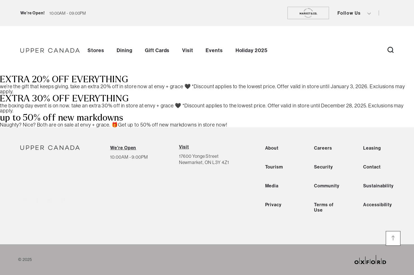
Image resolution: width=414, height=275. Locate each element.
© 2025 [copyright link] (25, 259)
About (272, 148)
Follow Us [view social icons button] (354, 12)
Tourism (274, 167)
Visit (187, 50)
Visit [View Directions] (184, 147)
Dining (124, 50)
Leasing (372, 148)
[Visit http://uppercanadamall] (24, 200)
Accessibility (377, 204)
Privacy (273, 204)
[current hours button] (67, 13)
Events (214, 50)
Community (326, 185)
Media (272, 185)
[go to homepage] (50, 50)
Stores (96, 50)
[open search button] (390, 50)
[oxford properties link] (375, 259)
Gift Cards (157, 50)
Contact (371, 167)
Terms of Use (323, 207)
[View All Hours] (123, 147)
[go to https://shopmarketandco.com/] (308, 13)
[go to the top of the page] (393, 238)
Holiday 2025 (251, 50)
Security (323, 167)
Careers (323, 148)
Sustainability (378, 185)
